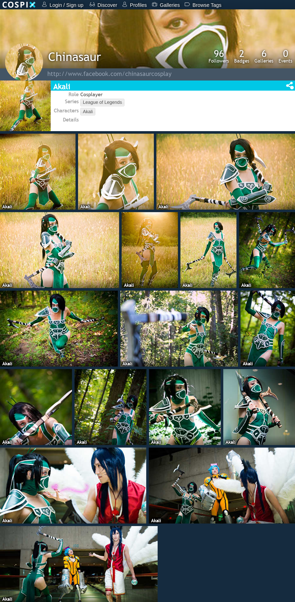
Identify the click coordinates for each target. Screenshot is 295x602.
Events (285, 56)
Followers (219, 56)
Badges (241, 56)
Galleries (263, 56)
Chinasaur (74, 56)
